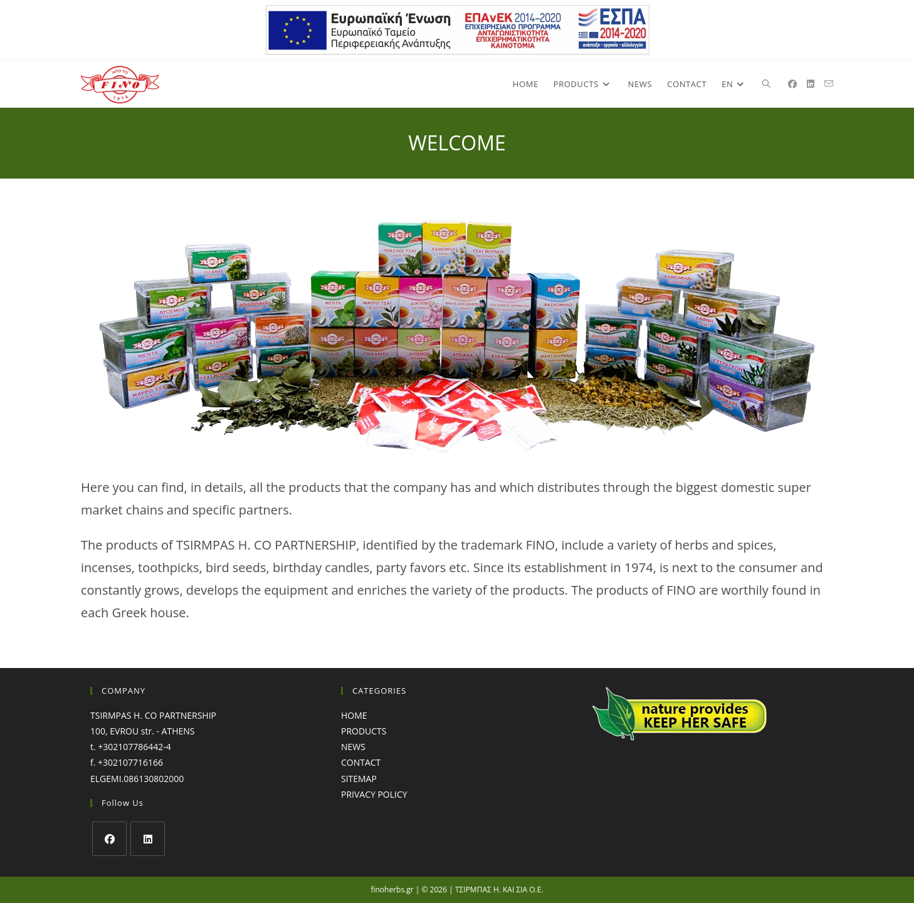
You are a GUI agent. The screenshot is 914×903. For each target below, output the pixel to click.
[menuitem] (734, 84)
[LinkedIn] (147, 839)
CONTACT (361, 762)
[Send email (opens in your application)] (828, 83)
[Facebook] (109, 839)
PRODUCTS (364, 731)
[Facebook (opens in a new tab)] (792, 84)
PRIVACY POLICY (374, 794)
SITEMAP (359, 779)
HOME (354, 715)
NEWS (353, 747)
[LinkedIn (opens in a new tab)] (810, 84)
